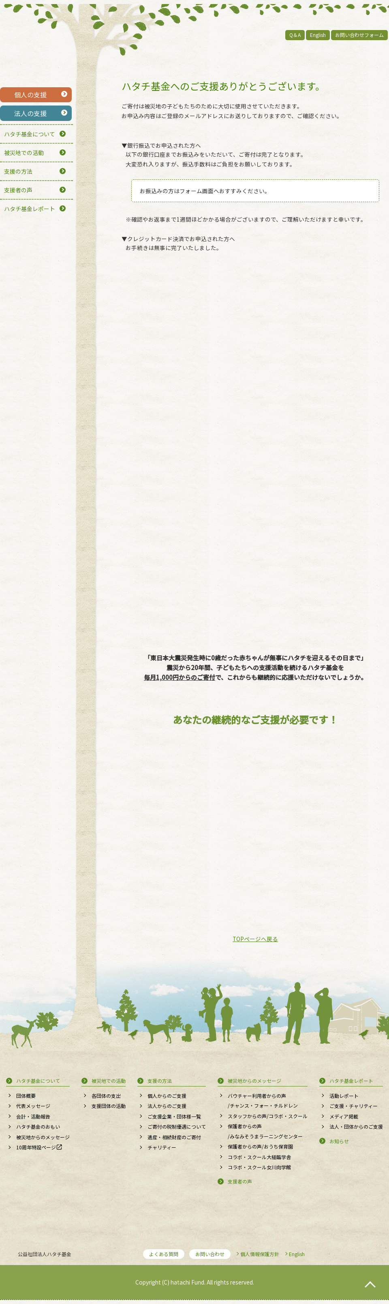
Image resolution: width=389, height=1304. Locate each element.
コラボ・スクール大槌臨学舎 (259, 1156)
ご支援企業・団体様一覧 (174, 1116)
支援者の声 (18, 190)
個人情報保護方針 (259, 1253)
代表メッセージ (33, 1105)
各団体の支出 (106, 1095)
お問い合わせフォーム (359, 34)
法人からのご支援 (166, 1105)
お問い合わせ (209, 1253)
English (318, 34)
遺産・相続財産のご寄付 (174, 1137)
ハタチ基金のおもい (38, 1126)
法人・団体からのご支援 (356, 1126)
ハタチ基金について (29, 134)
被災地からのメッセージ (43, 1137)
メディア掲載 (343, 1116)
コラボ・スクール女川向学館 (259, 1167)
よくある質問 (163, 1253)
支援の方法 (18, 171)
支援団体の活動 (109, 1105)
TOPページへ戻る (255, 939)
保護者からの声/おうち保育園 (260, 1146)
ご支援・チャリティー (353, 1105)
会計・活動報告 (33, 1116)
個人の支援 (30, 94)
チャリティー (161, 1147)
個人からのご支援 (166, 1095)
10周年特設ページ (36, 1147)
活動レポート (344, 1095)
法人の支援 (30, 113)
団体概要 (26, 1095)
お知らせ (339, 1141)
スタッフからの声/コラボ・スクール (268, 1115)
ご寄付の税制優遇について (176, 1126)
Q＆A (295, 34)
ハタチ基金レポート (29, 209)
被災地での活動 (24, 153)
